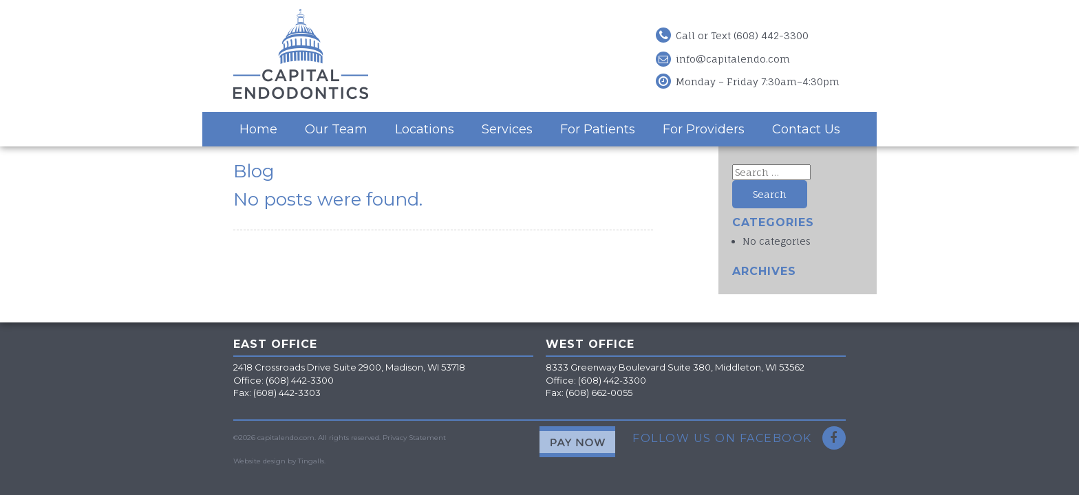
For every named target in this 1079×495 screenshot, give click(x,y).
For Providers (704, 129)
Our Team (336, 129)
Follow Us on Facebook (739, 438)
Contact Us (806, 129)
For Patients (597, 129)
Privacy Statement (414, 437)
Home (258, 129)
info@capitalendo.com (733, 59)
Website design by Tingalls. (279, 460)
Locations (424, 129)
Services (507, 129)
